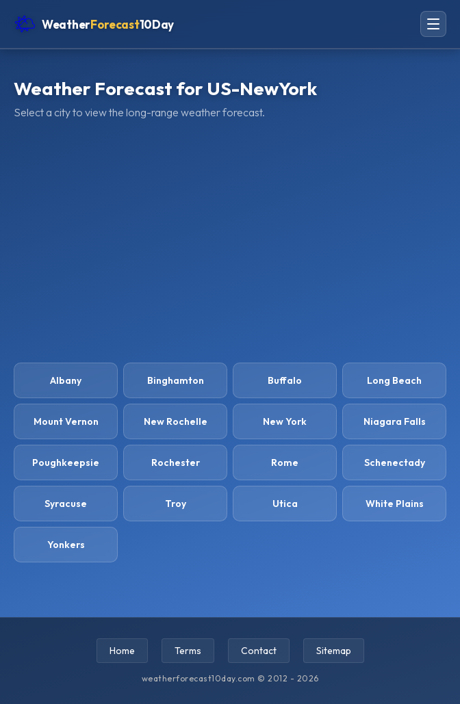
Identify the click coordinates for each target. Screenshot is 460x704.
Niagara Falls (394, 421)
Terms (188, 650)
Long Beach (394, 380)
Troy (175, 503)
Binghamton (175, 380)
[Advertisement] (230, 239)
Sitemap (333, 650)
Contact (259, 650)
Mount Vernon (66, 421)
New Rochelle (175, 421)
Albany (65, 380)
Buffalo (285, 380)
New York (285, 421)
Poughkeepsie (65, 462)
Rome (284, 462)
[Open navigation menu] (433, 24)
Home (122, 650)
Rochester (175, 462)
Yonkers (66, 544)
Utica (285, 503)
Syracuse (65, 503)
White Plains (395, 503)
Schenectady (394, 462)
